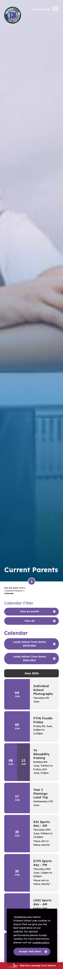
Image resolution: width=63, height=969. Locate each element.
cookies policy (40, 942)
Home (22, 588)
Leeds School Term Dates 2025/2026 (29, 643)
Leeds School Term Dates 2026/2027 (29, 658)
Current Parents (14, 591)
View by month (29, 611)
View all (29, 620)
